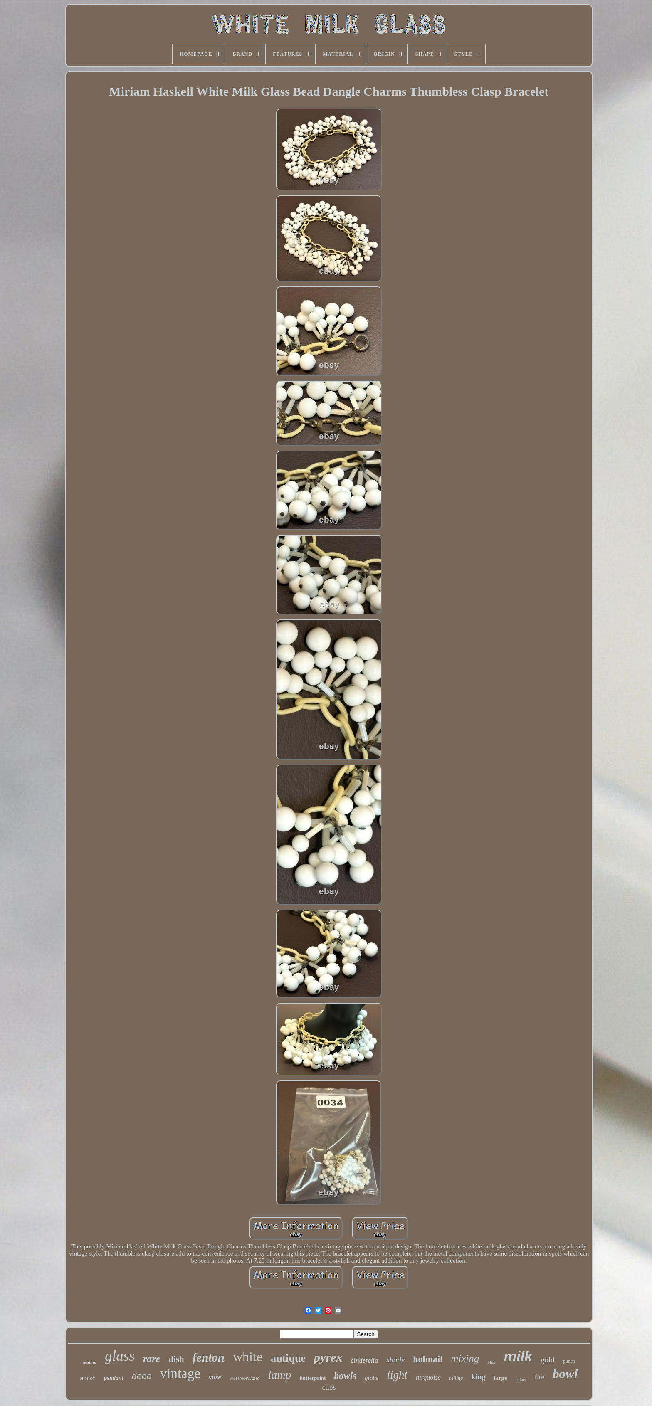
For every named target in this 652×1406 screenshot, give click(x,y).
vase (215, 1377)
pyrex (328, 1357)
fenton (209, 1357)
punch (569, 1361)
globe (371, 1377)
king (478, 1377)
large (500, 1377)
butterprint (313, 1378)
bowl (565, 1374)
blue (491, 1361)
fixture (521, 1379)
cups (329, 1387)
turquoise (428, 1377)
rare (151, 1358)
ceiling (456, 1378)
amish (88, 1378)
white (247, 1356)
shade (395, 1359)
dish (176, 1359)
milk (518, 1356)
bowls (345, 1376)
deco (142, 1376)
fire (539, 1377)
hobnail (427, 1359)
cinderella (364, 1360)
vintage (180, 1373)
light (397, 1375)
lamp (279, 1374)
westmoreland (244, 1378)
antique (288, 1358)
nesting (89, 1361)
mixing (465, 1358)
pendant (113, 1378)
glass (120, 1356)
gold (548, 1359)
